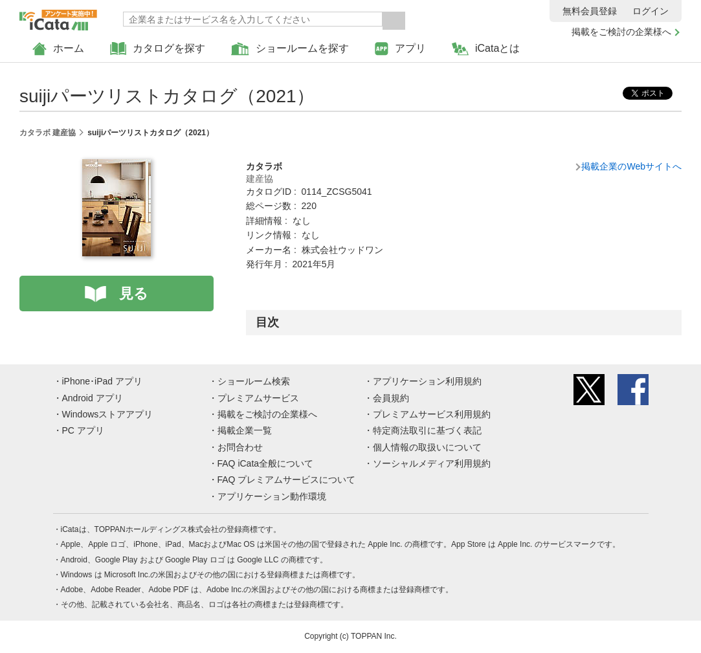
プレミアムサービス (258, 398)
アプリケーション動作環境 (271, 496)
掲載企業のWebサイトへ (631, 166)
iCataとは (486, 49)
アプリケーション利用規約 (427, 381)
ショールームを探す (290, 49)
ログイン (650, 11)
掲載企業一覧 (244, 430)
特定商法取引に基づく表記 (427, 430)
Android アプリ (92, 398)
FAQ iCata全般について (265, 463)
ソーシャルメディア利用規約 (432, 463)
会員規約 (391, 398)
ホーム (58, 49)
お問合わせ (240, 447)
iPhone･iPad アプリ (102, 381)
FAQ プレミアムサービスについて (286, 479)
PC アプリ (83, 430)
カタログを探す (157, 49)
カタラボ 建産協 (47, 132)
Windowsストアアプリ (107, 414)
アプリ (400, 49)
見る (133, 293)
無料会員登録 (589, 11)
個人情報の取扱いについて (427, 447)
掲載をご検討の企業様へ (621, 32)
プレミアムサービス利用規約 (432, 414)
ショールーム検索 (253, 381)
